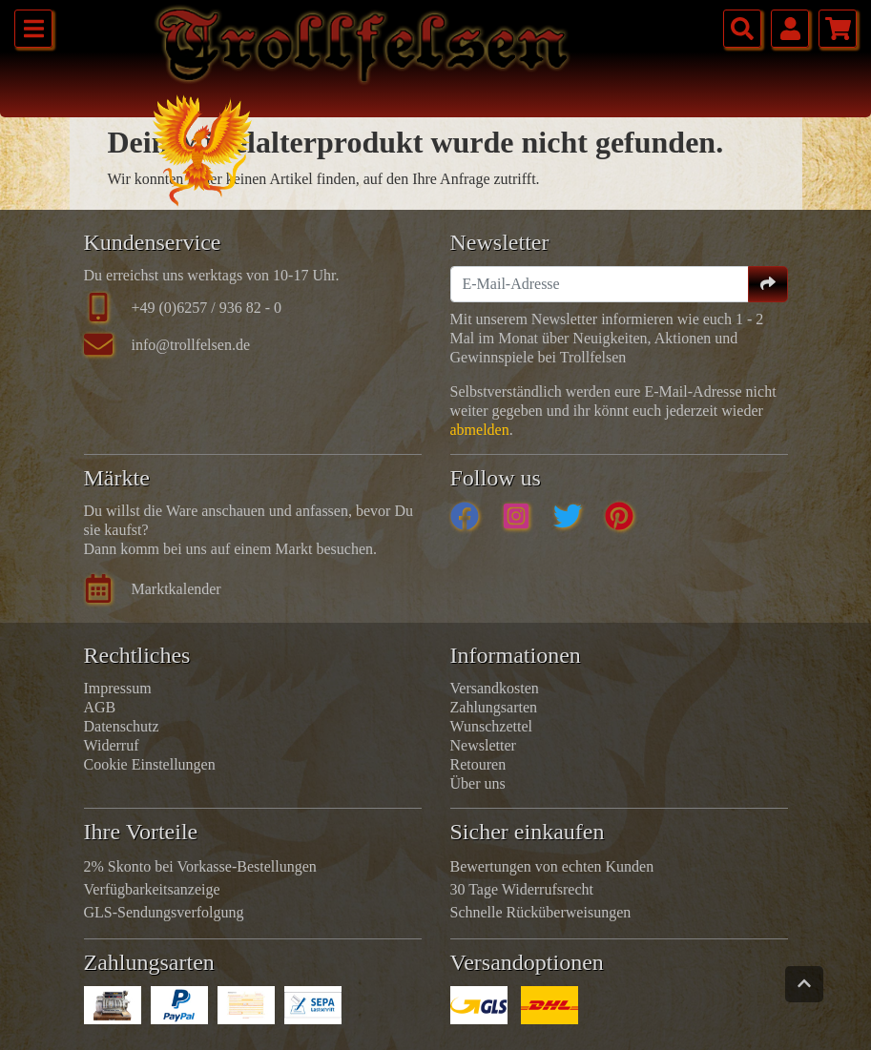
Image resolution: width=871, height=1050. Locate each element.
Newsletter (483, 745)
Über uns (478, 783)
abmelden (479, 430)
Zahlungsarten (494, 707)
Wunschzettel (491, 726)
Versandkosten (494, 688)
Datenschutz (121, 726)
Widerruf (111, 745)
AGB (100, 707)
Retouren (478, 764)
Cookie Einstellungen (150, 764)
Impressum (118, 688)
